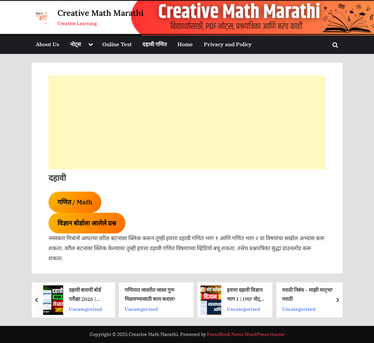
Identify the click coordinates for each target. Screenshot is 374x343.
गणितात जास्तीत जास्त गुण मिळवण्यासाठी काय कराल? (149, 294)
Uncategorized (85, 308)
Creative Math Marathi (100, 13)
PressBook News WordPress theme (245, 334)
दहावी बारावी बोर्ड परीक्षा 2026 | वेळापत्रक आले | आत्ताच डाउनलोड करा (85, 294)
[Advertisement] (187, 122)
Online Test (117, 44)
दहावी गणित (154, 44)
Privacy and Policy (228, 44)
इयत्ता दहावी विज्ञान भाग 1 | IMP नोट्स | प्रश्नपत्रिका (245, 294)
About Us (47, 44)
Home (185, 44)
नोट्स (75, 44)
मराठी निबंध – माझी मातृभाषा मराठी (309, 294)
